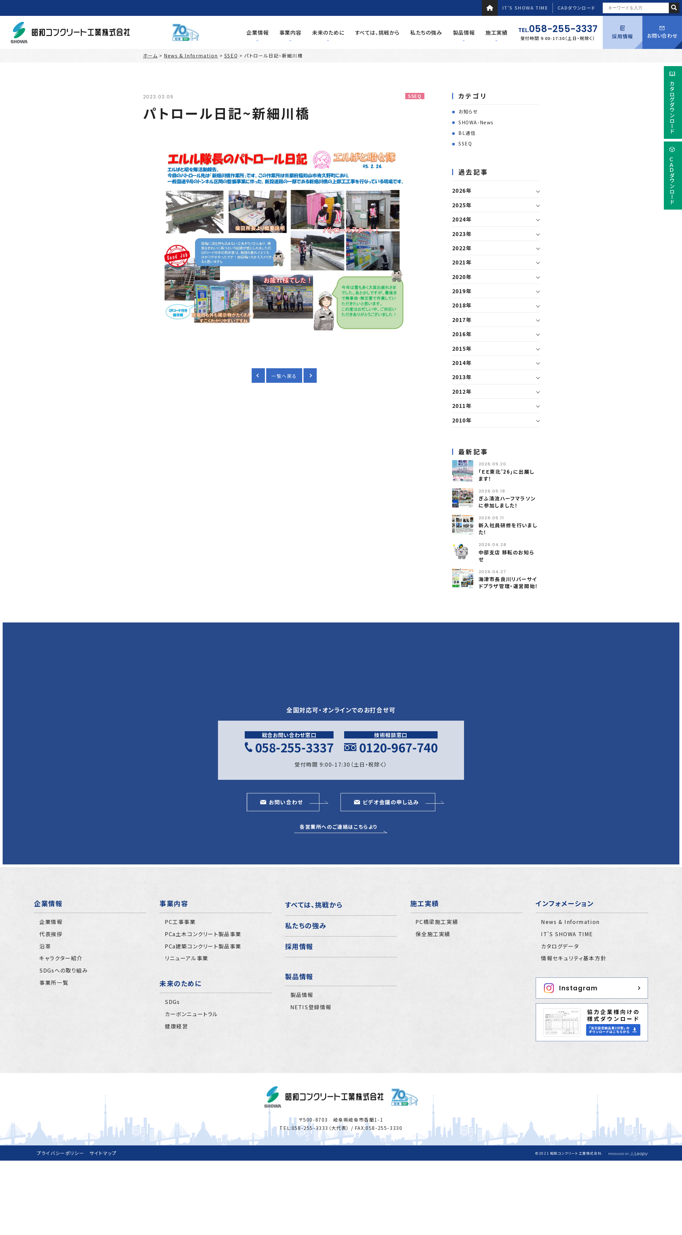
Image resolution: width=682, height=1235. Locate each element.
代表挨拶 (50, 934)
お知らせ (468, 111)
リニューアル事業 (186, 958)
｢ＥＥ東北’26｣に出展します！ (507, 475)
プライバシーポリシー (60, 1153)
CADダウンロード (576, 8)
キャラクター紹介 (61, 958)
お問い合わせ (662, 32)
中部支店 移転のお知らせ (506, 556)
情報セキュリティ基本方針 (573, 958)
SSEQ (231, 55)
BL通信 (467, 133)
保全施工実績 (432, 934)
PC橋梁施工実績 (436, 922)
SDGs (172, 1002)
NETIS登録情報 (311, 1007)
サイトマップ (103, 1153)
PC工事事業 (180, 922)
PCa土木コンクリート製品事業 (203, 934)
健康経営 (176, 1026)
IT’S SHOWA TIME (525, 8)
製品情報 (301, 995)
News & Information (191, 55)
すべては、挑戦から (314, 904)
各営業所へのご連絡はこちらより (338, 826)
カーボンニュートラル (191, 1014)
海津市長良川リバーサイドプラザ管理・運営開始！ (508, 582)
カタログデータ (560, 946)
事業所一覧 (53, 982)
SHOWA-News (476, 122)
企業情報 (50, 922)
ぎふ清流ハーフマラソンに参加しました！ (507, 502)
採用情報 (622, 32)
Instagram (570, 988)
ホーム (150, 55)
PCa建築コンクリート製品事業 (203, 946)
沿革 (45, 946)
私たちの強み (306, 925)
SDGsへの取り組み (63, 970)
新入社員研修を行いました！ (508, 529)
